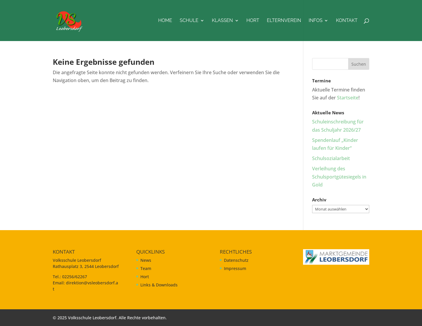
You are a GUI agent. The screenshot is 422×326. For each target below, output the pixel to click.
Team (145, 268)
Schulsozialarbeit (331, 158)
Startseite (347, 97)
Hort (252, 20)
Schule (189, 20)
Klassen (222, 20)
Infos (315, 20)
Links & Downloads (159, 285)
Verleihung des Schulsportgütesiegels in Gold (339, 176)
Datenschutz (236, 260)
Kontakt (347, 20)
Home (165, 20)
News (145, 260)
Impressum (235, 268)
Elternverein (284, 20)
